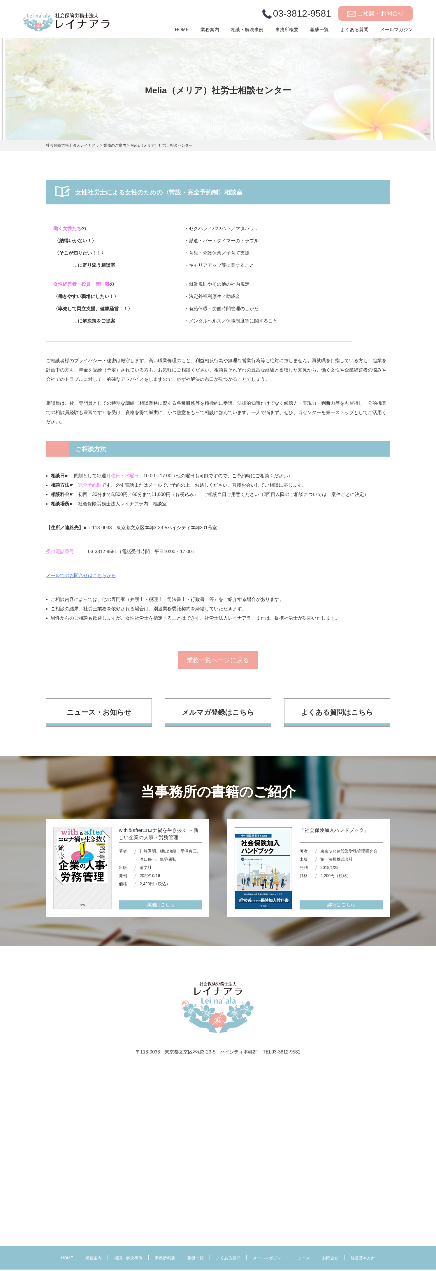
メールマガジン (396, 31)
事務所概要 (286, 31)
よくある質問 (354, 31)
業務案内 (210, 31)
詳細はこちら (161, 906)
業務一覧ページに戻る (218, 661)
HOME (182, 31)
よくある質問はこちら (337, 714)
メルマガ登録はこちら (218, 714)
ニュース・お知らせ (99, 714)
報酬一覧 (319, 31)
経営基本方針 (363, 1259)
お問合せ (330, 1259)
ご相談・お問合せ (380, 14)
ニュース (301, 1259)
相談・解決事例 (247, 31)
